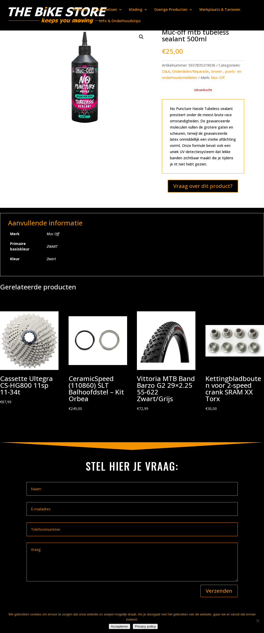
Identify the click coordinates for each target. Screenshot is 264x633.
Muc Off (218, 77)
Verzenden (219, 590)
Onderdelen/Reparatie (190, 71)
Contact (80, 21)
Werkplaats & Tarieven (219, 10)
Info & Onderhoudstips (120, 21)
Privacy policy (145, 626)
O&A (166, 71)
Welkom (80, 10)
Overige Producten (170, 10)
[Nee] (257, 620)
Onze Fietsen (105, 10)
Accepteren (119, 626)
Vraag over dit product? (203, 186)
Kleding (135, 10)
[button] (141, 37)
